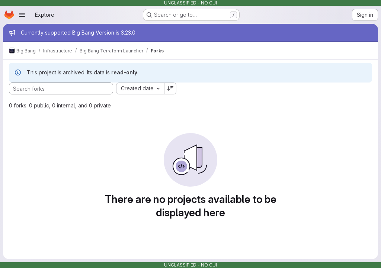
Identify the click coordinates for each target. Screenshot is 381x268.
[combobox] (140, 88)
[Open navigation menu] (22, 15)
